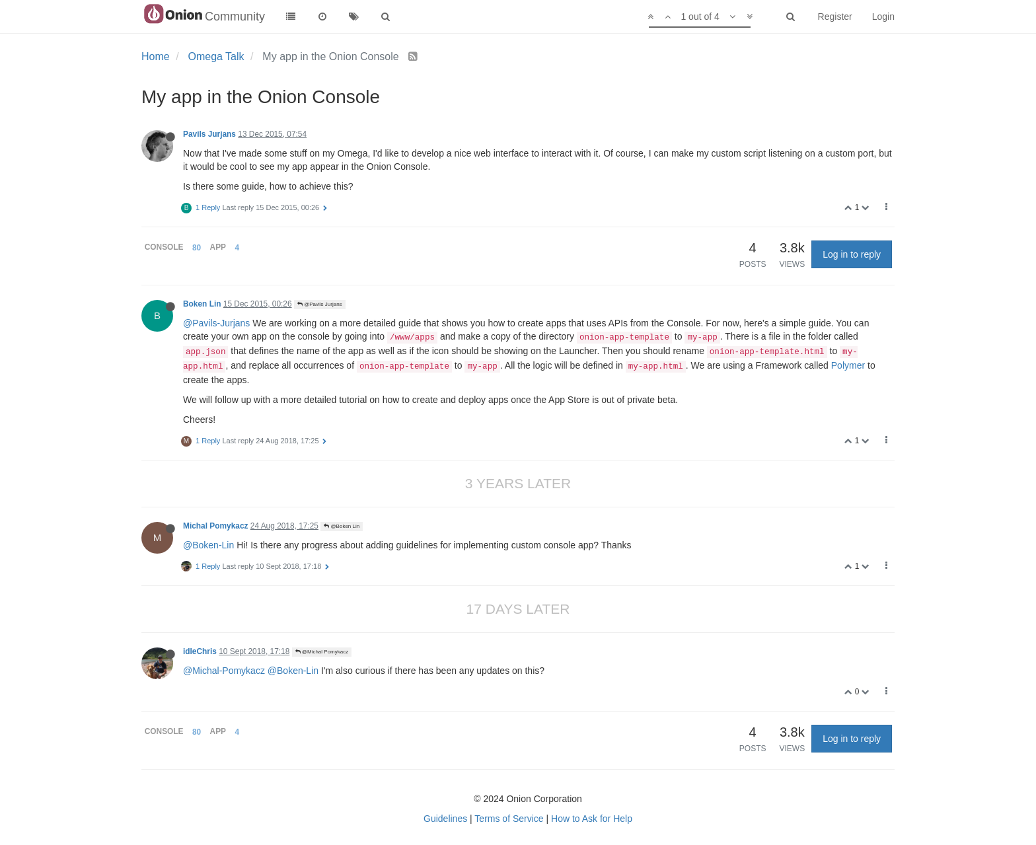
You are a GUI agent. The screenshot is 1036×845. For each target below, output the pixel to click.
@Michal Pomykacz (322, 652)
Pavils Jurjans (209, 134)
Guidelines (445, 818)
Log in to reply (852, 254)
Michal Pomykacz (215, 526)
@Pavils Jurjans (319, 304)
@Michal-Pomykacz (224, 670)
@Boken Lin (341, 526)
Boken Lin (202, 304)
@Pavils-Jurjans (216, 323)
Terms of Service (508, 818)
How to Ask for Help (591, 818)
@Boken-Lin (208, 545)
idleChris (200, 651)
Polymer (848, 365)
